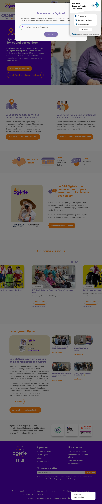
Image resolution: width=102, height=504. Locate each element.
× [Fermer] (93, 494)
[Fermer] (80, 8)
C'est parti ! (51, 34)
